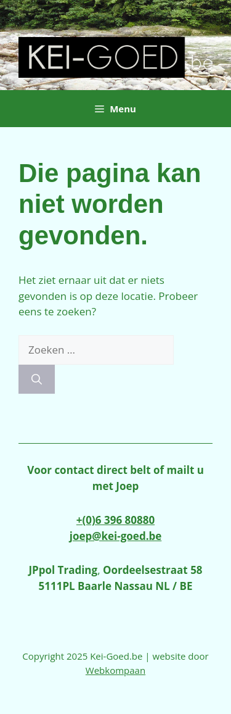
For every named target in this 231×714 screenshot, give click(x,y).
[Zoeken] (36, 379)
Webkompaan (115, 670)
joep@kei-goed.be (116, 536)
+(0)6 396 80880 (115, 520)
